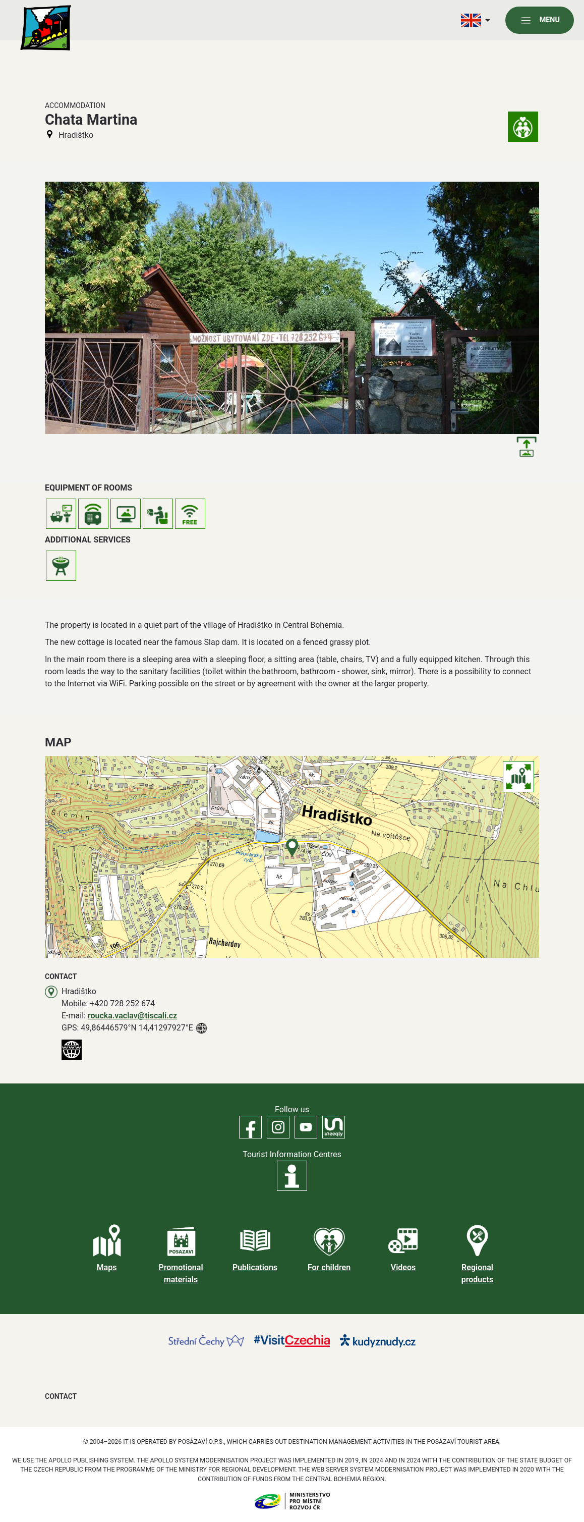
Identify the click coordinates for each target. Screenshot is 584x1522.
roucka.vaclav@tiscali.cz (132, 1015)
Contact (61, 1396)
